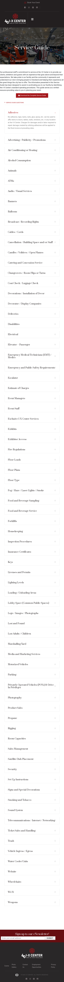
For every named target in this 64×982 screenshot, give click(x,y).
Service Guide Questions (15, 102)
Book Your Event (32, 3)
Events (7, 966)
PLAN (12, 61)
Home (7, 61)
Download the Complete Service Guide (32, 95)
